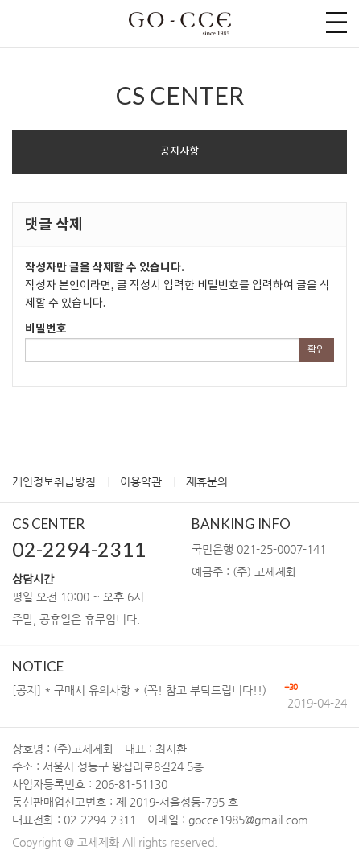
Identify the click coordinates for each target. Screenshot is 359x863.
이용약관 (141, 481)
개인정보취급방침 (54, 481)
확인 (316, 350)
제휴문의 (207, 481)
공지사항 (179, 151)
